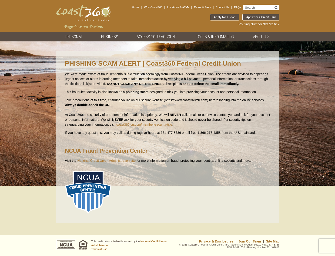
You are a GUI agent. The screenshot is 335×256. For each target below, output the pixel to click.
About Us (261, 36)
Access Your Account (157, 36)
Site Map (272, 241)
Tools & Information (215, 36)
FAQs (237, 7)
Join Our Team (249, 241)
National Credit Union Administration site (106, 160)
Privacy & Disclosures (216, 241)
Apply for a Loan (224, 17)
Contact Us (222, 7)
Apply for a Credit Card (261, 17)
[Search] (276, 7)
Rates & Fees (202, 7)
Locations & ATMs (178, 7)
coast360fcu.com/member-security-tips (144, 124)
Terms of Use (99, 249)
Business (109, 36)
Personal (74, 36)
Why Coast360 (153, 7)
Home (135, 7)
